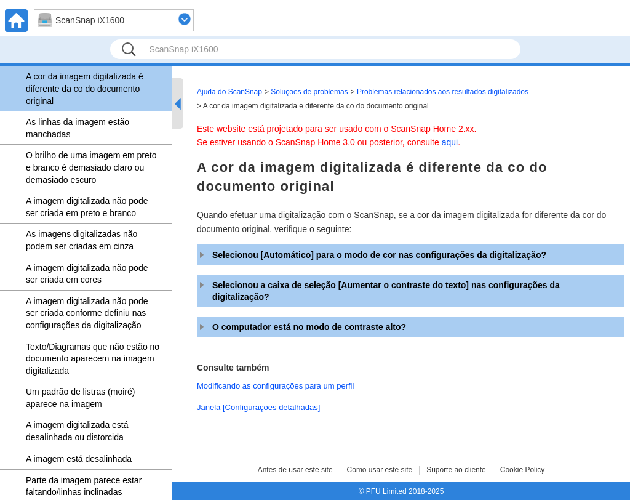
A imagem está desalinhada (79, 459)
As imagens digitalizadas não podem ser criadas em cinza (81, 240)
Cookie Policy (522, 470)
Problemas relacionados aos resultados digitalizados (442, 91)
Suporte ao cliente (456, 470)
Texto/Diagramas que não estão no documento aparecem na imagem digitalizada (92, 359)
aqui (450, 142)
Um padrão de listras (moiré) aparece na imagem (80, 398)
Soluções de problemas (309, 91)
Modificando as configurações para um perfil (275, 385)
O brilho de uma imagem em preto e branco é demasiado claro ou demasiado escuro (91, 167)
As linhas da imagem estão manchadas (77, 128)
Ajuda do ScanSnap (229, 91)
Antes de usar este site (295, 470)
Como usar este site (380, 470)
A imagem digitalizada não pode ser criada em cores (87, 274)
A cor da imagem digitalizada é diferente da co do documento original (84, 88)
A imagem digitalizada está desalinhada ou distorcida (77, 431)
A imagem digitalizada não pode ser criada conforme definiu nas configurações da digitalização (87, 313)
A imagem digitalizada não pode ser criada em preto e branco (87, 207)
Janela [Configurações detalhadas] (258, 407)
